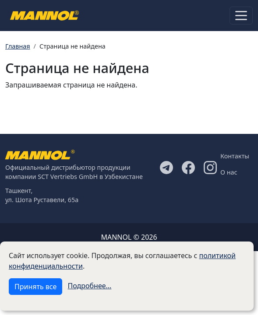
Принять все (35, 286)
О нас (228, 172)
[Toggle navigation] (241, 15)
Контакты (234, 156)
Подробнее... (90, 285)
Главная (17, 46)
